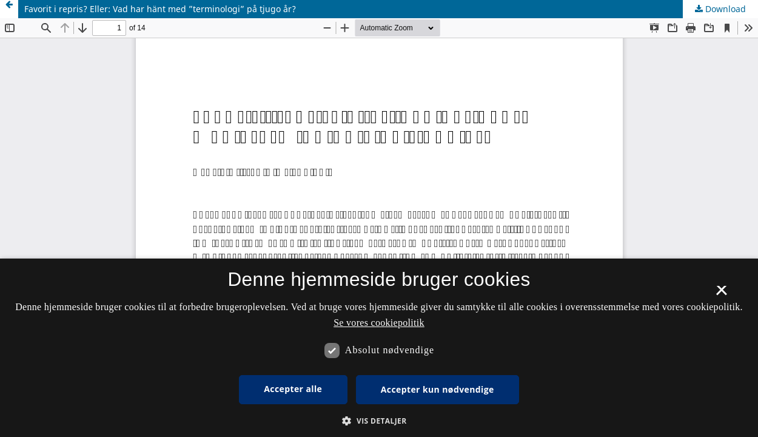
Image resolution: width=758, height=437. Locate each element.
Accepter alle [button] (293, 389)
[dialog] (379, 348)
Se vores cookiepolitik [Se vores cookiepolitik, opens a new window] (379, 322)
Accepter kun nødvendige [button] (437, 389)
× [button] (721, 294)
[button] (378, 421)
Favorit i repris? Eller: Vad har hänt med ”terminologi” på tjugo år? (160, 9)
